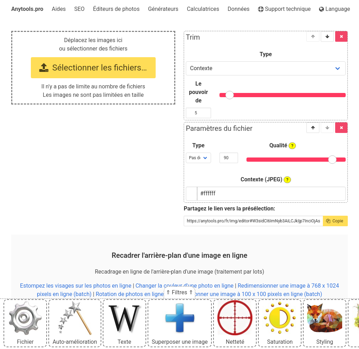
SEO (79, 9)
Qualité (282, 145)
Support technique (284, 9)
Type (266, 54)
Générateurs (163, 9)
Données (239, 9)
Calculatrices (203, 9)
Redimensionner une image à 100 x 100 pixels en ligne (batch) (245, 294)
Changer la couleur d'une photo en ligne (185, 285)
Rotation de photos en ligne (130, 294)
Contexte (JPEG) (266, 179)
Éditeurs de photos (116, 9)
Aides (59, 9)
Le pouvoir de (198, 92)
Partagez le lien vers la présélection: (229, 208)
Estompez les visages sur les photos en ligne (75, 285)
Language (334, 9)
